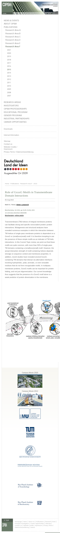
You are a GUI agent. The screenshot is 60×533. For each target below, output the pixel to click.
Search (32, 527)
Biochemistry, (9, 215)
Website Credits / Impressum (32, 525)
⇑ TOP (6, 520)
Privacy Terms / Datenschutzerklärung (18, 152)
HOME (4, 13)
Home (7, 183)
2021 (9, 50)
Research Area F (12, 46)
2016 (9, 66)
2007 (9, 96)
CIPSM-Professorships (15, 109)
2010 (9, 86)
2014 (9, 73)
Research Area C (12, 37)
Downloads (8, 129)
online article (19, 215)
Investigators (11, 105)
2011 (9, 83)
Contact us (8, 144)
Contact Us (18, 525)
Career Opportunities (15, 122)
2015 (9, 70)
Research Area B (12, 33)
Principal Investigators (22, 523)
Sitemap (7, 141)
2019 (9, 56)
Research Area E (12, 43)
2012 (9, 79)
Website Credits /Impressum (10, 148)
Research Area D (12, 40)
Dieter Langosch (22, 204)
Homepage (18, 521)
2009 (9, 89)
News (25, 521)
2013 (9, 76)
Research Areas (12, 102)
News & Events (11, 20)
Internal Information (11, 135)
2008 (9, 93)
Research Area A (12, 30)
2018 (9, 60)
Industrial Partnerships (16, 118)
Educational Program (15, 112)
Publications (10, 27)
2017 (9, 63)
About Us (31, 521)
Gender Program (13, 115)
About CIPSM (10, 23)
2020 (9, 53)
